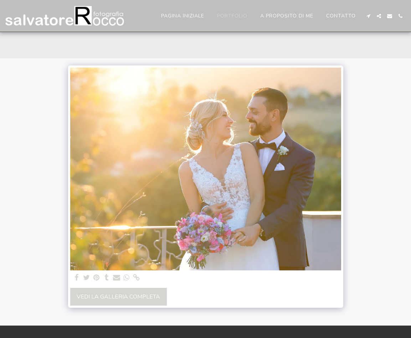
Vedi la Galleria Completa (118, 297)
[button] (368, 16)
